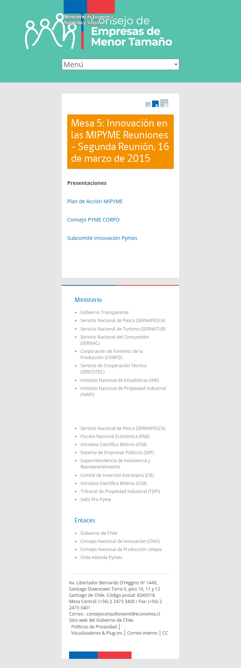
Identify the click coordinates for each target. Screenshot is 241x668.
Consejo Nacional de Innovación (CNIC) (120, 541)
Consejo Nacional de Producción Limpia (121, 549)
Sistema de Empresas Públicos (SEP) (117, 452)
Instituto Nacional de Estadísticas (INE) (119, 380)
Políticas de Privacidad (94, 627)
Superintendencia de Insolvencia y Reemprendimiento (115, 463)
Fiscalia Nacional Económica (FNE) (115, 436)
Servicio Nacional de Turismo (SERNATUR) (123, 329)
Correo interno (142, 633)
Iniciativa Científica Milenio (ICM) (113, 444)
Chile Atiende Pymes (101, 557)
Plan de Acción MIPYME (95, 201)
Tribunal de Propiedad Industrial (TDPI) (120, 491)
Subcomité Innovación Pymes (102, 237)
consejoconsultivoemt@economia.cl (123, 614)
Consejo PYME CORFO (93, 219)
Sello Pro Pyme (95, 499)
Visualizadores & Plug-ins (96, 633)
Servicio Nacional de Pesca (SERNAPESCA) (122, 320)
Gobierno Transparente (104, 312)
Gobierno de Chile (99, 533)
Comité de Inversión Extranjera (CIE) (117, 475)
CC (165, 633)
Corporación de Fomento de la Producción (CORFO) (111, 354)
